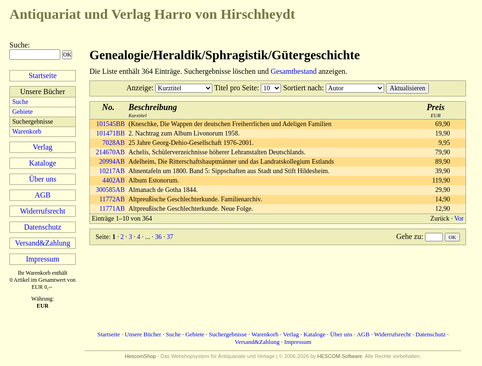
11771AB (112, 208)
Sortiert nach (302, 88)
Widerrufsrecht (42, 211)
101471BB (110, 133)
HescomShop (140, 356)
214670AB (110, 152)
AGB (43, 195)
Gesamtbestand (294, 71)
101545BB (110, 123)
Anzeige (139, 88)
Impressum (42, 259)
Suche (18, 45)
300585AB (110, 189)
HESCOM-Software (339, 356)
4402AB (114, 180)
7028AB (114, 142)
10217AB (112, 171)
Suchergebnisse (228, 334)
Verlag (43, 147)
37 (170, 236)
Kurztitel (153, 110)
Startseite (43, 76)
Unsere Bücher (143, 334)
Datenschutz (42, 227)
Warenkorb (26, 131)
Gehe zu (408, 236)
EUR (436, 110)
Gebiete (22, 111)
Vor (459, 218)
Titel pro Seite (235, 88)
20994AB (112, 161)
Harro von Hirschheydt (152, 14)
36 (158, 236)
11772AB (112, 199)
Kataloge (42, 163)
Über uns (42, 179)
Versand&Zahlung (42, 243)
